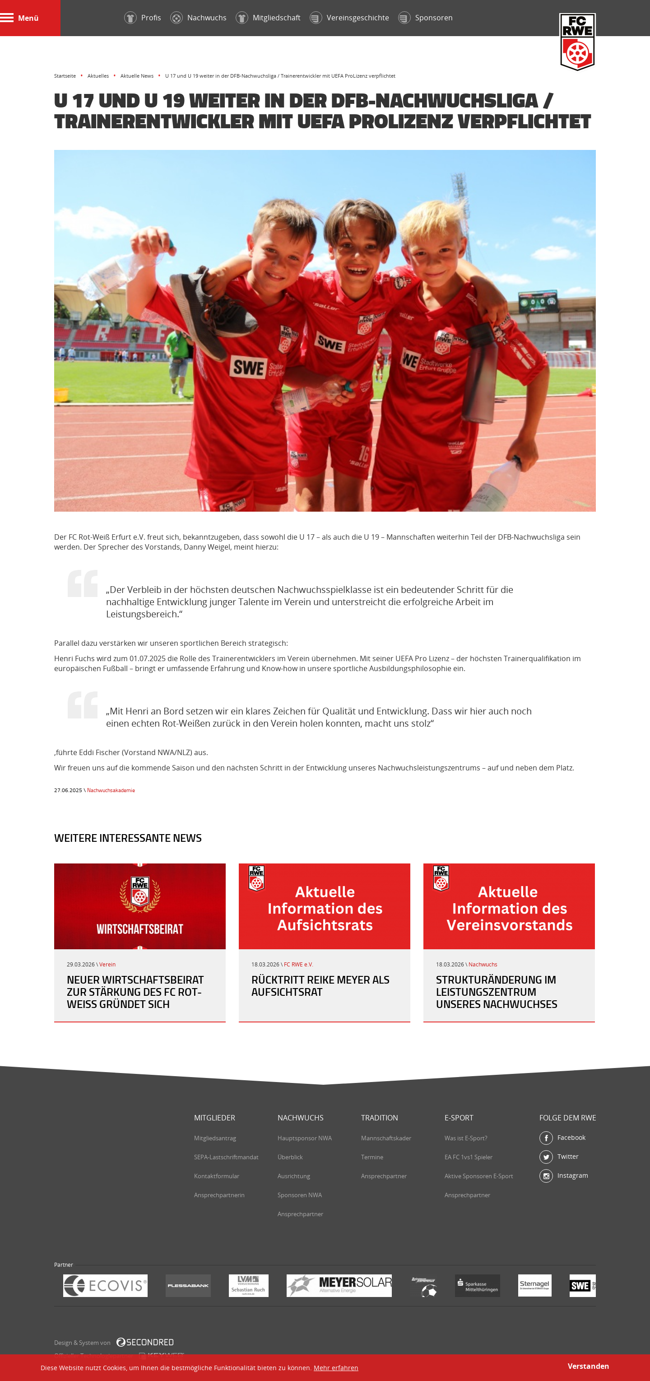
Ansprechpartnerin (219, 1195)
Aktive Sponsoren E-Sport (479, 1176)
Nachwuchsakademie (111, 790)
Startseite (65, 75)
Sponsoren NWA (300, 1195)
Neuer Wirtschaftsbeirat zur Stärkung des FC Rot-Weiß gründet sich (135, 992)
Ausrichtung (294, 1176)
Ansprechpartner (300, 1214)
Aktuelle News (137, 75)
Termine (372, 1157)
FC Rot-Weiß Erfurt (577, 44)
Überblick (290, 1157)
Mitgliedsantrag (215, 1138)
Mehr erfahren (336, 1367)
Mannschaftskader (386, 1138)
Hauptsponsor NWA (305, 1138)
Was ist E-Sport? (466, 1138)
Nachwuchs (483, 964)
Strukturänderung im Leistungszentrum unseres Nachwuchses (496, 992)
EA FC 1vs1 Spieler (468, 1157)
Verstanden (588, 1366)
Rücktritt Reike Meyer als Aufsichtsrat (320, 985)
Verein (107, 964)
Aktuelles (98, 75)
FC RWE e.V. (298, 964)
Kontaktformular (216, 1176)
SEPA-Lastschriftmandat (226, 1157)
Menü (19, 18)
